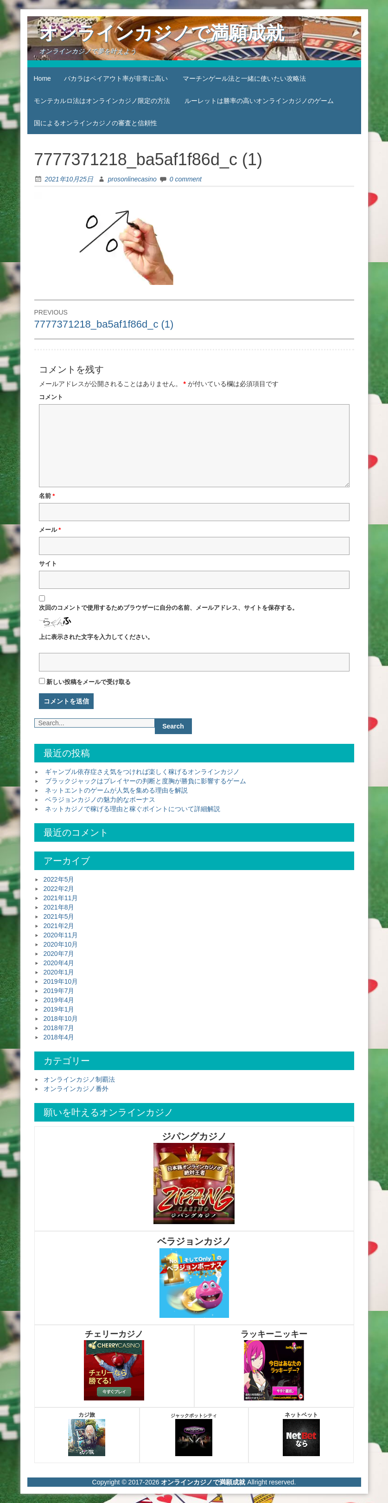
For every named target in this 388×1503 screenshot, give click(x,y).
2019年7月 (59, 990)
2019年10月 (61, 981)
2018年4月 (59, 1037)
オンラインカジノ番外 (76, 1088)
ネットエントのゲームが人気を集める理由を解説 (116, 790)
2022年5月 (59, 879)
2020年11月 (61, 935)
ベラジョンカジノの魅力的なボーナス (100, 799)
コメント (51, 396)
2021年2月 (59, 925)
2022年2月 (59, 888)
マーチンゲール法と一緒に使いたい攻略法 (244, 78)
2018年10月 (61, 1018)
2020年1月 (59, 972)
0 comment (186, 179)
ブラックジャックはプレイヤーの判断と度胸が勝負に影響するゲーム (145, 781)
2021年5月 (59, 916)
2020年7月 (59, 953)
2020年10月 (61, 944)
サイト (48, 563)
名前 (47, 495)
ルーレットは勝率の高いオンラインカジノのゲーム (259, 100)
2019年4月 (59, 1000)
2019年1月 (59, 1009)
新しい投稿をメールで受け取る (88, 681)
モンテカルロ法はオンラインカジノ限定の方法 (102, 100)
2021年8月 (59, 907)
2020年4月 (59, 963)
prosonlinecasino (132, 179)
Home (42, 78)
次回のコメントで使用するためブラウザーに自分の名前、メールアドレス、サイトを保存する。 (168, 607)
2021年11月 (61, 898)
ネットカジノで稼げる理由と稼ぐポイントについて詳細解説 (132, 809)
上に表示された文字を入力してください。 (96, 636)
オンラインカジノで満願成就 (161, 33)
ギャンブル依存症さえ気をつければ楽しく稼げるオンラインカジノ (142, 771)
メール (50, 529)
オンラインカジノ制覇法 (79, 1079)
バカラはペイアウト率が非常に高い (116, 78)
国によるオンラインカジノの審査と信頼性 (95, 123)
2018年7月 (59, 1028)
